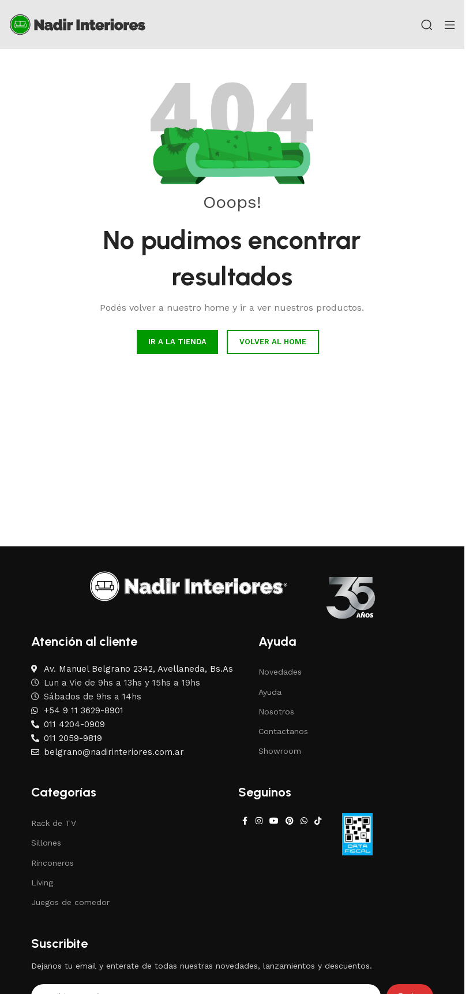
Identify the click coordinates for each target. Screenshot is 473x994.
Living (42, 882)
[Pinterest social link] (289, 821)
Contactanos (283, 731)
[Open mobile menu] (449, 24)
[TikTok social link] (318, 821)
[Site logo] (78, 23)
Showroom (279, 750)
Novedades (280, 671)
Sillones (46, 842)
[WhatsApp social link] (304, 821)
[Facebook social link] (245, 821)
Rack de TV (53, 823)
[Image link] (189, 585)
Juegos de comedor (70, 902)
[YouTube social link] (274, 821)
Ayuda (269, 692)
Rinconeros (52, 863)
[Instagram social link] (259, 821)
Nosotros (276, 711)
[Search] (426, 24)
